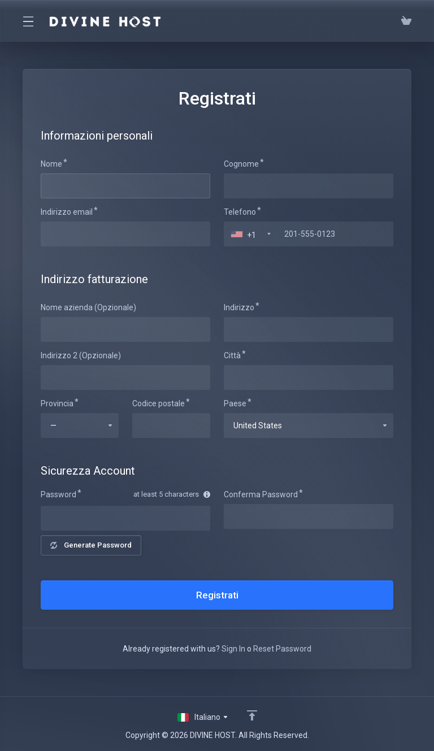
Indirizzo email (67, 211)
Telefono (240, 211)
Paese (235, 403)
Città (232, 355)
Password (58, 494)
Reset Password (282, 648)
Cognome (241, 163)
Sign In (233, 648)
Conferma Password (261, 494)
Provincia (57, 403)
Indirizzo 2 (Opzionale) (81, 355)
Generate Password (91, 545)
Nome (51, 163)
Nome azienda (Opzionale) (88, 307)
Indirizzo (239, 307)
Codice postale (158, 403)
